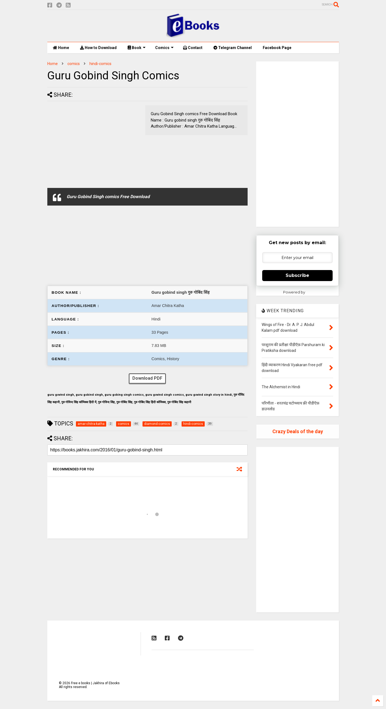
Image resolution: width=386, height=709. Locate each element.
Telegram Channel (232, 47)
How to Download (98, 47)
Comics (164, 47)
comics (73, 63)
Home (61, 47)
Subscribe (297, 275)
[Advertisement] (93, 143)
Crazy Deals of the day (297, 431)
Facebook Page (277, 47)
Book (137, 47)
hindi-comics (100, 63)
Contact (192, 47)
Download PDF (147, 379)
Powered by (297, 292)
